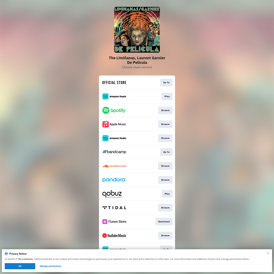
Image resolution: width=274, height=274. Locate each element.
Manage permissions (50, 266)
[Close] (268, 253)
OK (20, 266)
